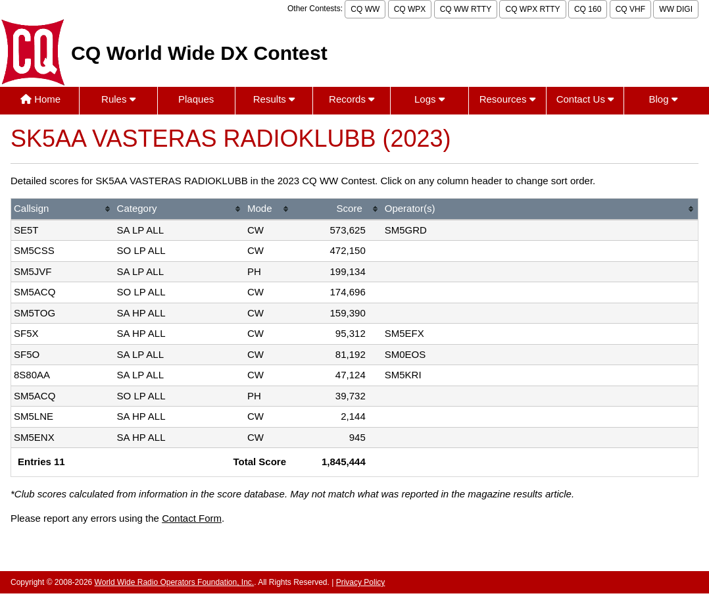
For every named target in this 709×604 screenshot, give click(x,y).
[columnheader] (62, 209)
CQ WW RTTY (465, 9)
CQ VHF (630, 9)
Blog (663, 99)
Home (40, 99)
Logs (429, 99)
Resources (507, 99)
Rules (118, 99)
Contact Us (585, 99)
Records (351, 99)
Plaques (196, 99)
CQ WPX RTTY (532, 9)
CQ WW (365, 9)
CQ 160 (587, 9)
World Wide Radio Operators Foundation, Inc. (175, 582)
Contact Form (192, 518)
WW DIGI (676, 9)
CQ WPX (410, 9)
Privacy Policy (360, 582)
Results (274, 99)
